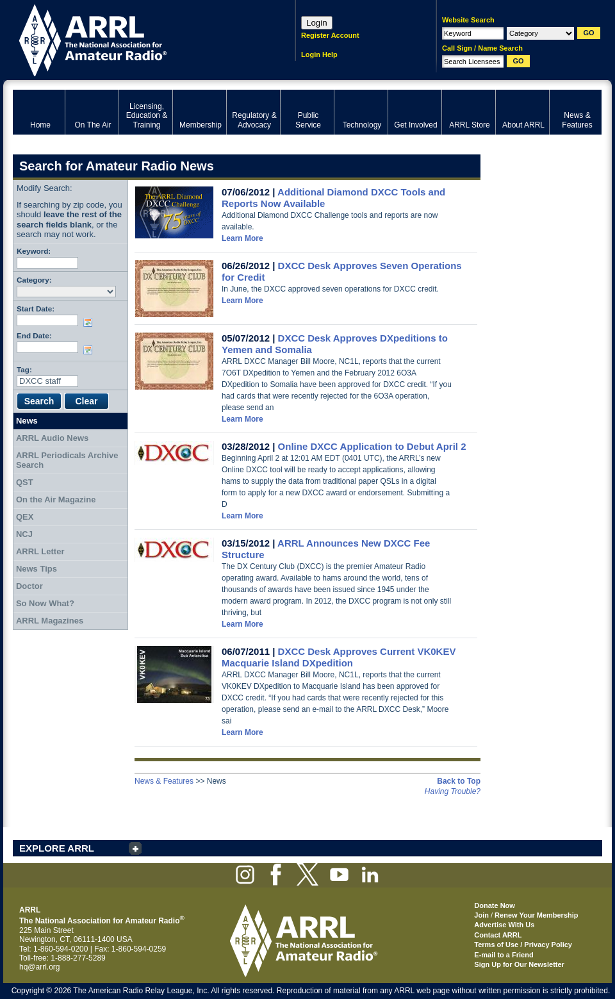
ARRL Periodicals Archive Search (67, 460)
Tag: (24, 369)
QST (24, 482)
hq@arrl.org (39, 966)
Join (481, 915)
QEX (24, 517)
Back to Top (458, 781)
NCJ (24, 534)
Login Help (319, 54)
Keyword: (34, 251)
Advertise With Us (504, 925)
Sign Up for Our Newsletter (519, 964)
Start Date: (35, 308)
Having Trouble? (452, 791)
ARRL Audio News (52, 438)
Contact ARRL (497, 935)
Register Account (330, 35)
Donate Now (494, 905)
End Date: (34, 335)
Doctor (29, 586)
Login (316, 23)
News (27, 420)
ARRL (137, 38)
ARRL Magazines (49, 620)
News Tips (36, 569)
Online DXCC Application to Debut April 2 (372, 446)
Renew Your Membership (536, 915)
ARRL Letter (40, 551)
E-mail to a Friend (503, 955)
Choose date (90, 322)
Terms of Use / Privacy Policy (523, 944)
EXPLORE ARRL (56, 848)
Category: (34, 280)
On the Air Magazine (55, 499)
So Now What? (45, 603)
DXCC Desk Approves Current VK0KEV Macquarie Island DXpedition (338, 657)
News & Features (164, 781)
